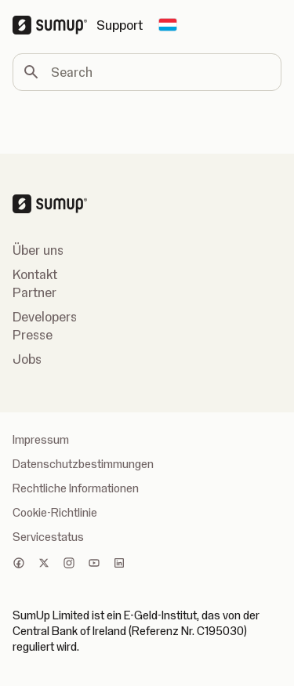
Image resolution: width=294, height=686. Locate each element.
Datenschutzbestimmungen (83, 464)
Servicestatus (48, 537)
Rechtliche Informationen (76, 488)
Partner (34, 292)
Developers (45, 317)
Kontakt (35, 274)
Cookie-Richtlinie (55, 513)
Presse (33, 335)
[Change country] (168, 25)
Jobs (27, 359)
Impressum (41, 440)
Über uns (38, 250)
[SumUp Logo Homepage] (54, 25)
